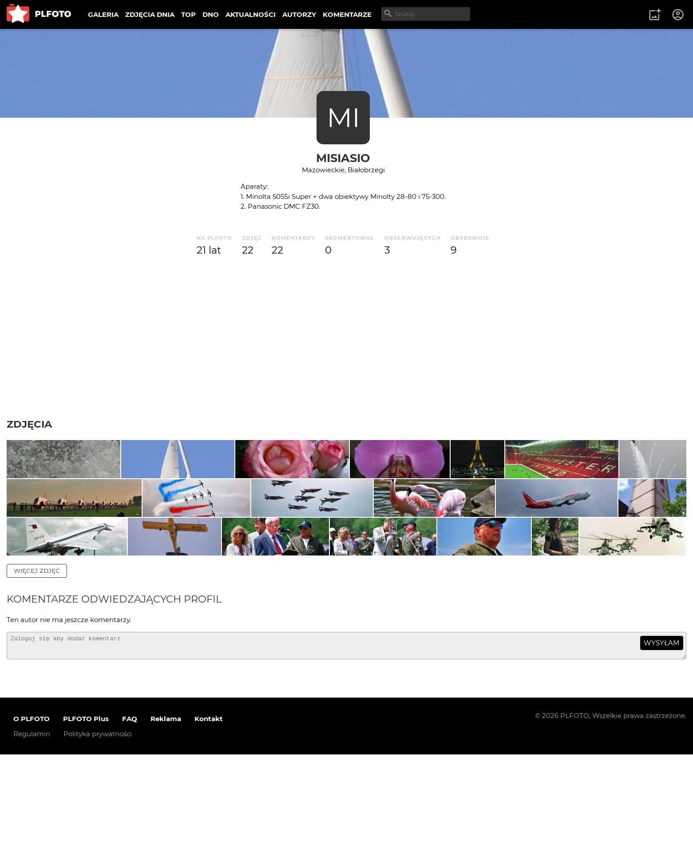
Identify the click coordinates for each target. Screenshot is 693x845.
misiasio (343, 158)
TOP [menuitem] (188, 14)
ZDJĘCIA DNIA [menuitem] (149, 14)
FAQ (129, 809)
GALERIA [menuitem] (103, 14)
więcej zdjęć (37, 656)
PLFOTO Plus (86, 809)
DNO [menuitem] (210, 14)
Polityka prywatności (97, 824)
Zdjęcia (29, 424)
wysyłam (661, 729)
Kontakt (208, 809)
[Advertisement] (346, 338)
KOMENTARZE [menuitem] (347, 14)
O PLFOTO (31, 809)
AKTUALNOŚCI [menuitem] (251, 14)
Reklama (165, 809)
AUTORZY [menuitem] (299, 14)
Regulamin (31, 824)
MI (343, 117)
